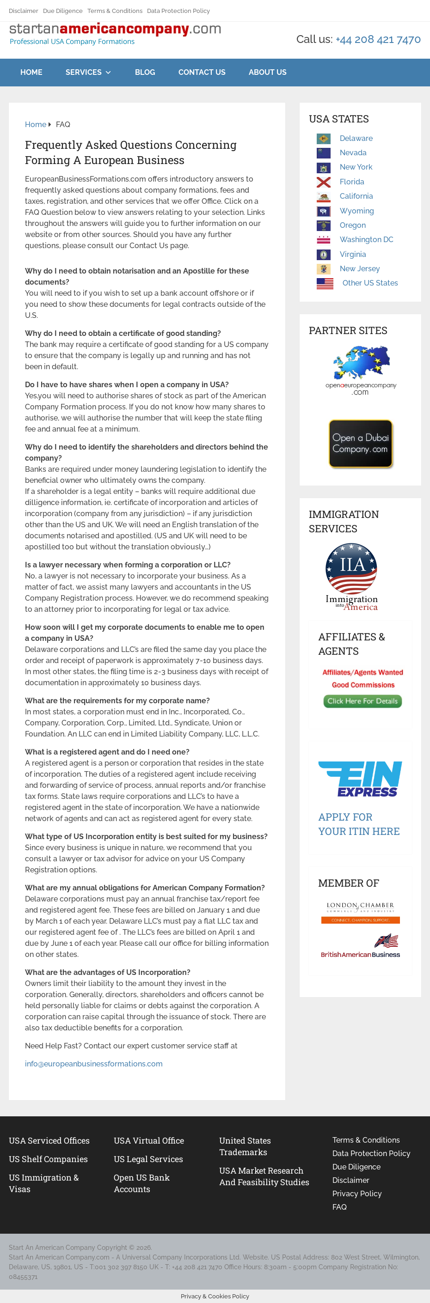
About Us (268, 72)
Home (31, 72)
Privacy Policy (357, 1193)
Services (84, 72)
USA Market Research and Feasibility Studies (264, 1176)
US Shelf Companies (48, 1158)
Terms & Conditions (114, 10)
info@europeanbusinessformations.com (94, 1063)
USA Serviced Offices (49, 1140)
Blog (145, 72)
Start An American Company (52, 1247)
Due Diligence (63, 10)
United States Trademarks (245, 1146)
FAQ (339, 1207)
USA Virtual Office (149, 1140)
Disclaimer (23, 10)
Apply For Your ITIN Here (359, 824)
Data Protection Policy (178, 10)
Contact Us (202, 72)
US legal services (148, 1158)
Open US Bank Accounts (142, 1183)
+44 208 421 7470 (378, 39)
